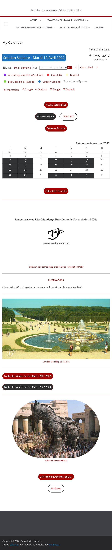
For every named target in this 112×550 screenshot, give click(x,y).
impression (12, 90)
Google (29, 89)
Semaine (26, 67)
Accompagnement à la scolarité (34, 27)
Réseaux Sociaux (56, 128)
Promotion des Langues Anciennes (66, 20)
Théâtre (98, 27)
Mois (16, 67)
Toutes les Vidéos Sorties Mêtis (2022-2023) (27, 387)
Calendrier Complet (56, 191)
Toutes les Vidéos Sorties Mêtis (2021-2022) (27, 376)
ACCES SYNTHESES (56, 104)
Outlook (43, 89)
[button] (40, 20)
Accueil (34, 20)
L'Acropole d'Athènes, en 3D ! (56, 476)
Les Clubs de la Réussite (73, 27)
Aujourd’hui (86, 67)
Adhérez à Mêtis (45, 116)
